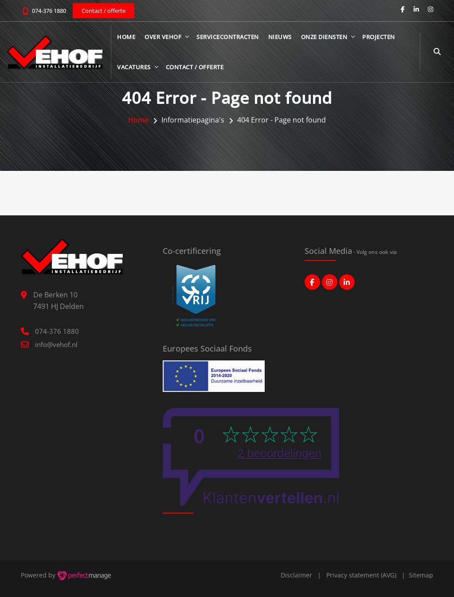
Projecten (378, 37)
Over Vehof (163, 37)
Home (126, 37)
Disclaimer (296, 575)
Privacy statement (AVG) (361, 575)
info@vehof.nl (56, 344)
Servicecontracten (227, 37)
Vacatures (134, 67)
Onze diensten (324, 37)
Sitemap (421, 575)
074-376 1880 (49, 11)
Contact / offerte (195, 67)
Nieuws (280, 37)
